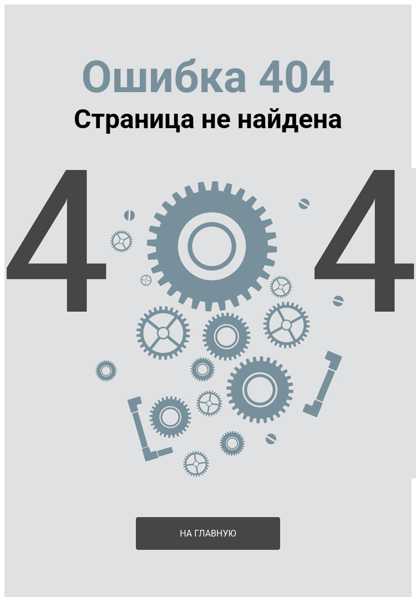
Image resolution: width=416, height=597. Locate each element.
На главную (208, 533)
